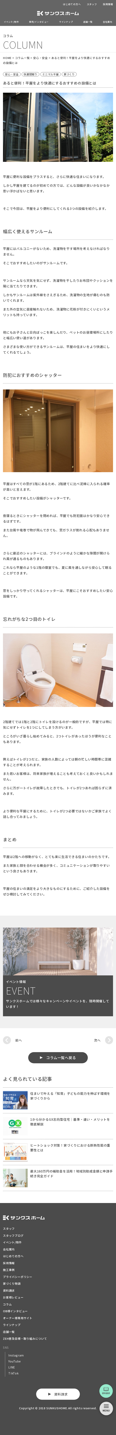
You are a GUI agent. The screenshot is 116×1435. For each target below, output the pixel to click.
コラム (7, 1304)
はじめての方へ (72, 4)
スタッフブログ (13, 1235)
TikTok (13, 1373)
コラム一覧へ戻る (61, 1057)
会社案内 (107, 21)
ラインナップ (66, 21)
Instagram (16, 1355)
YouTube (14, 1361)
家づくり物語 (12, 1284)
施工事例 (9, 1270)
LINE (11, 1367)
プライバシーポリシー (17, 1277)
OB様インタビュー (15, 1311)
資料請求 (9, 1290)
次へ (97, 1040)
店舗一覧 (88, 21)
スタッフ (92, 4)
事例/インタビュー (39, 21)
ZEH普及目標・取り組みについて (25, 1339)
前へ (18, 1040)
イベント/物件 (11, 21)
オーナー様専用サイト (17, 1318)
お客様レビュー (13, 1297)
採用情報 (108, 4)
